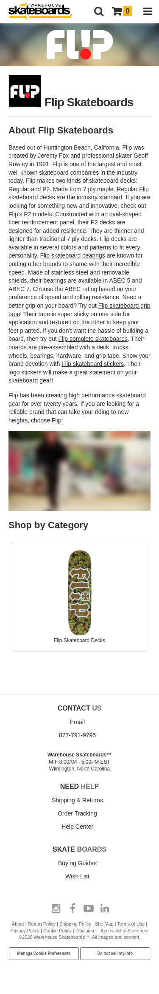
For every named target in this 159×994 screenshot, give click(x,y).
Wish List (77, 876)
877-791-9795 (77, 735)
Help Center (77, 826)
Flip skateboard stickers (92, 363)
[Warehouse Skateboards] (44, 12)
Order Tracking (77, 813)
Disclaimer (86, 930)
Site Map (104, 923)
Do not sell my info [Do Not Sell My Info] (115, 953)
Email (77, 722)
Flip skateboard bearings (72, 255)
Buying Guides (77, 863)
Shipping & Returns (77, 800)
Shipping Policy (75, 923)
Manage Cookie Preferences (44, 953)
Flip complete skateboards (93, 338)
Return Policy (42, 923)
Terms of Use (131, 923)
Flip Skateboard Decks (79, 637)
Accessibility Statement (124, 930)
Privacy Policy (25, 930)
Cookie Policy (57, 930)
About (18, 923)
